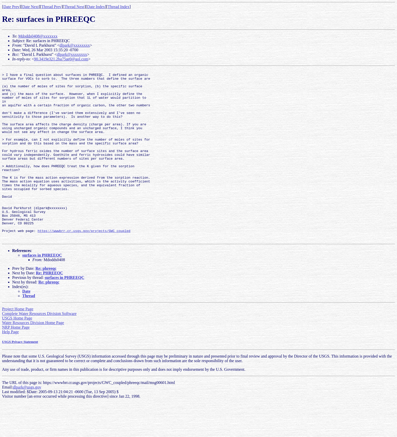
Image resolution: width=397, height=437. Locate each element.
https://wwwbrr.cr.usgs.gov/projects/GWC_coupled (83, 263)
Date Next (30, 7)
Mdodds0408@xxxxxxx (37, 36)
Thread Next (74, 7)
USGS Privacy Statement (20, 376)
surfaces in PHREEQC (42, 289)
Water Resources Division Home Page (33, 357)
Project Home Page (17, 343)
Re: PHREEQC (49, 307)
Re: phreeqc (45, 302)
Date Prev (11, 7)
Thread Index (118, 7)
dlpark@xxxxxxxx (74, 45)
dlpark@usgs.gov (27, 421)
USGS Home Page (17, 352)
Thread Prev (51, 7)
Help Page (10, 366)
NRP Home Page (16, 361)
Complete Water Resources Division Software (39, 348)
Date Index (96, 7)
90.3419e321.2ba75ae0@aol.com (61, 59)
